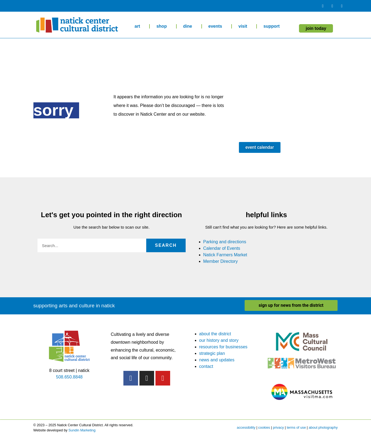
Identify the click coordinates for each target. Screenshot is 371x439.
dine (189, 26)
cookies (264, 427)
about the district (215, 333)
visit (244, 26)
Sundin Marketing (82, 430)
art (139, 26)
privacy (278, 427)
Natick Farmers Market (225, 254)
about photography (323, 427)
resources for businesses (223, 347)
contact (206, 366)
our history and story (219, 340)
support (272, 26)
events (216, 26)
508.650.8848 (69, 377)
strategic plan (212, 353)
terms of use (296, 427)
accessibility (246, 427)
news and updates (217, 360)
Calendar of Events (221, 248)
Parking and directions (224, 241)
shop (162, 26)
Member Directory (220, 261)
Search (166, 245)
